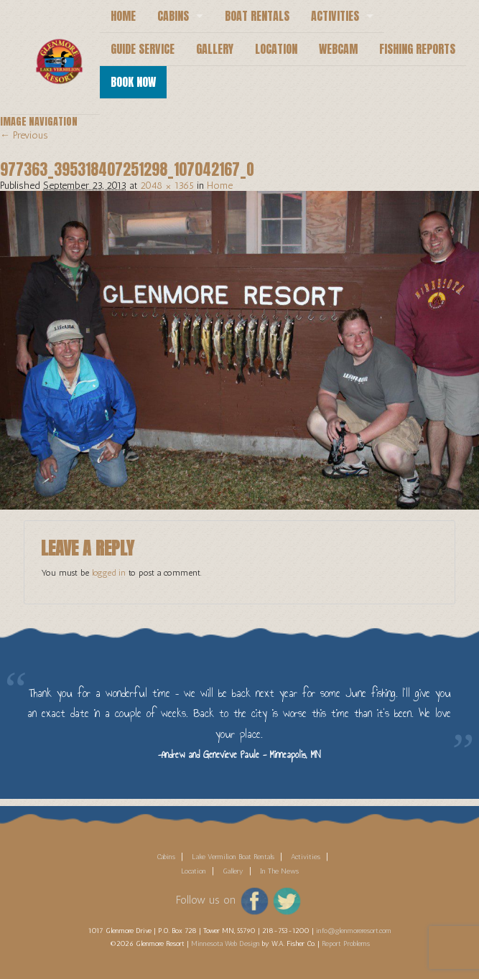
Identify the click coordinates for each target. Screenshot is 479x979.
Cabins (173, 15)
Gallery (214, 48)
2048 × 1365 (167, 185)
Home (123, 15)
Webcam (338, 48)
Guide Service (143, 48)
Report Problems (346, 944)
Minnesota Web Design (225, 944)
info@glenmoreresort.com (353, 931)
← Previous (24, 135)
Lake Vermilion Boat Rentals (233, 857)
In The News (279, 871)
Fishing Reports (417, 48)
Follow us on (206, 900)
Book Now (133, 81)
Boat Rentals (257, 15)
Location (276, 48)
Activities (335, 15)
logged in (109, 573)
